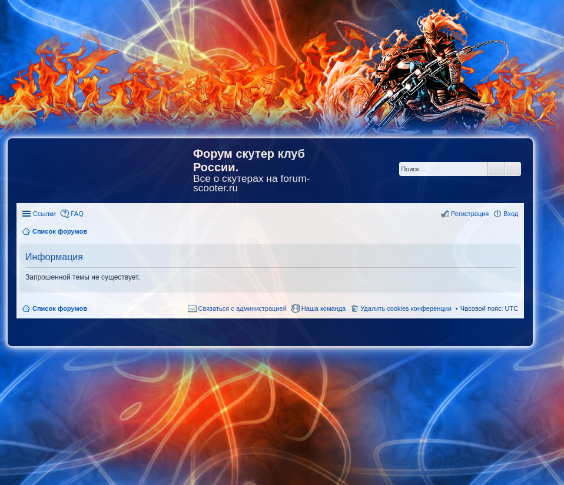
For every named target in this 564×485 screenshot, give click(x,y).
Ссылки (44, 213)
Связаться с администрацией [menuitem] (242, 308)
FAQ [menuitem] (77, 213)
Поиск (496, 169)
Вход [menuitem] (510, 213)
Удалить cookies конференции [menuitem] (406, 308)
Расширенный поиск (513, 169)
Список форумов (59, 308)
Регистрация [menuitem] (470, 213)
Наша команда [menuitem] (323, 308)
